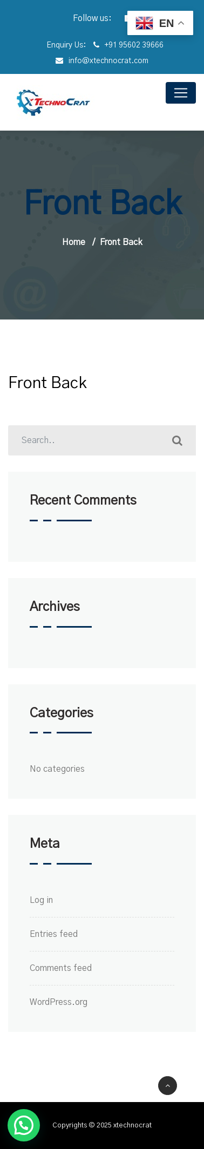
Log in (41, 900)
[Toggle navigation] (181, 93)
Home (73, 242)
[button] (24, 1125)
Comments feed (61, 968)
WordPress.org (58, 1002)
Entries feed (54, 934)
